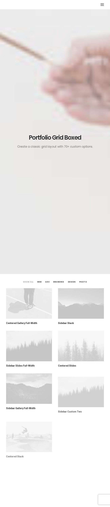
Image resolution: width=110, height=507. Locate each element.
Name (10, 408)
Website (11, 440)
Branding (58, 74)
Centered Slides (67, 158)
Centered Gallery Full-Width (21, 115)
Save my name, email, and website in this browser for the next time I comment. (50, 456)
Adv (47, 74)
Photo (83, 74)
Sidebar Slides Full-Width (20, 158)
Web (39, 74)
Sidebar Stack (66, 115)
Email (10, 424)
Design (72, 74)
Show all (28, 74)
